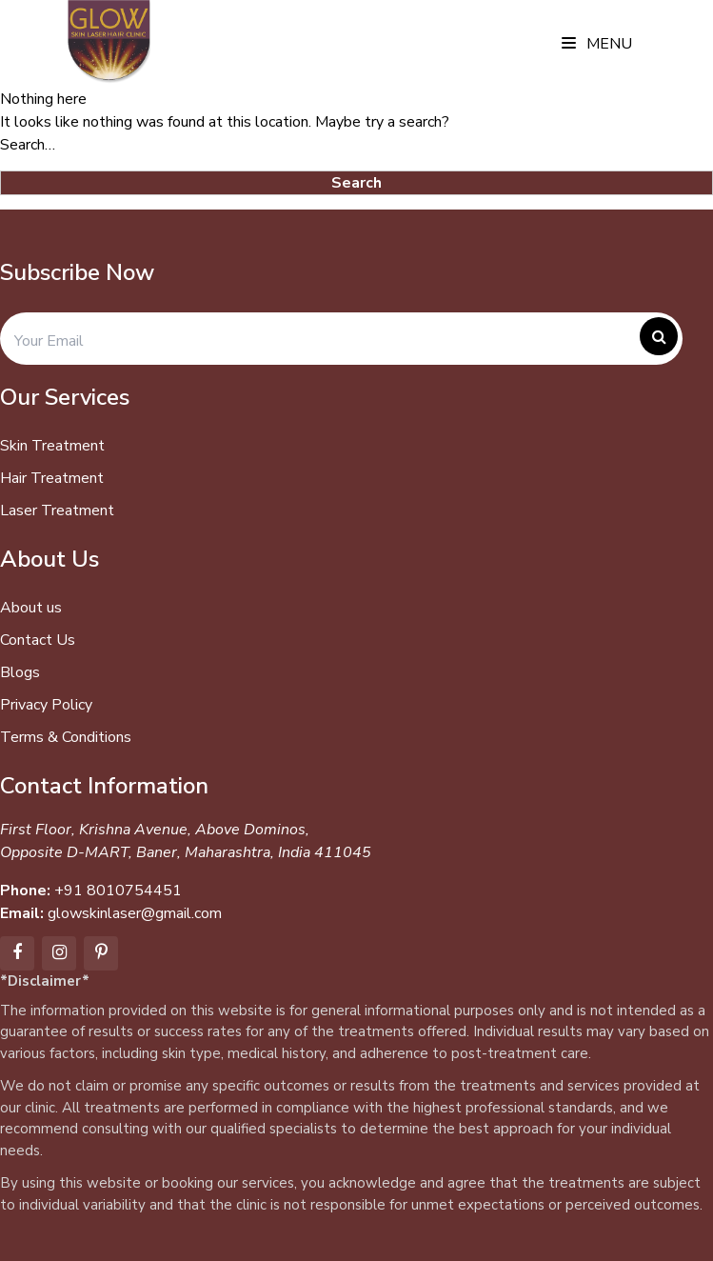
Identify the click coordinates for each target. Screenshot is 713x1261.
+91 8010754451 (118, 890)
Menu (597, 43)
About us (31, 607)
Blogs (20, 672)
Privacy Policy (46, 704)
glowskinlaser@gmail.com (135, 913)
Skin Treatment (52, 445)
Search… (27, 144)
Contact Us (37, 640)
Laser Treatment (57, 510)
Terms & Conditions (65, 737)
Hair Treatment (52, 478)
